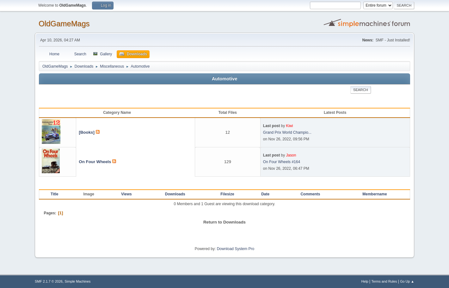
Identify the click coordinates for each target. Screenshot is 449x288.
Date (265, 194)
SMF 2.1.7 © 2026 (49, 281)
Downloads (175, 194)
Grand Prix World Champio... (287, 132)
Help (364, 281)
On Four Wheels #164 (281, 162)
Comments (310, 194)
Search (360, 90)
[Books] (87, 132)
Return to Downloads (224, 222)
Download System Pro (236, 249)
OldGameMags (64, 23)
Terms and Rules (384, 281)
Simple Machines (77, 281)
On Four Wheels (95, 161)
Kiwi (289, 126)
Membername (374, 194)
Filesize (227, 194)
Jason (291, 155)
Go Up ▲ (407, 281)
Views (126, 194)
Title (54, 194)
